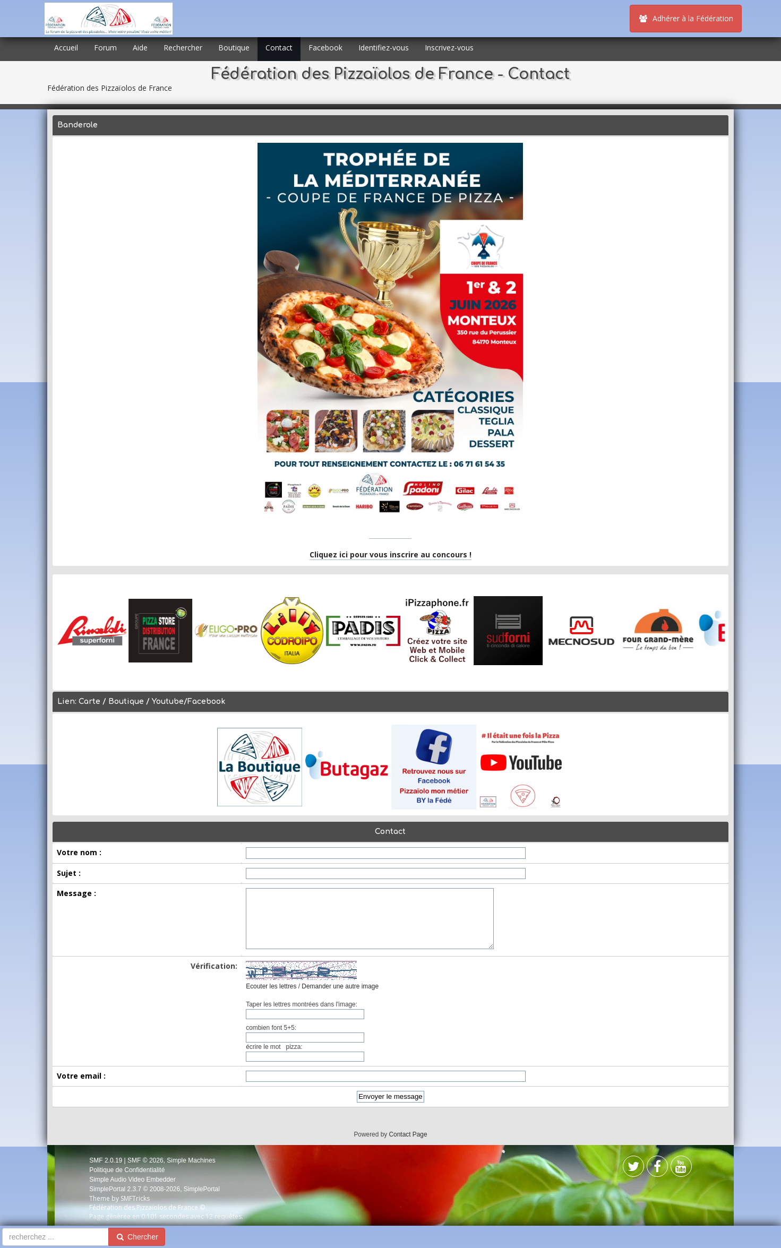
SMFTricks (135, 1198)
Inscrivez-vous (449, 47)
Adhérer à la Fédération (685, 18)
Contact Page (408, 1134)
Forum (105, 47)
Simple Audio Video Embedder (132, 1179)
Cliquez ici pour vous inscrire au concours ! (390, 554)
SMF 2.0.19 (105, 1160)
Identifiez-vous (383, 47)
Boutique (234, 47)
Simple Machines (191, 1160)
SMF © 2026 (145, 1160)
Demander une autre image (340, 986)
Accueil (66, 47)
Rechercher (183, 47)
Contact (279, 47)
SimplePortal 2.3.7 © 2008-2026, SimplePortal (154, 1189)
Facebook (325, 47)
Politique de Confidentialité (127, 1170)
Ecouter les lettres (271, 986)
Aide (140, 47)
